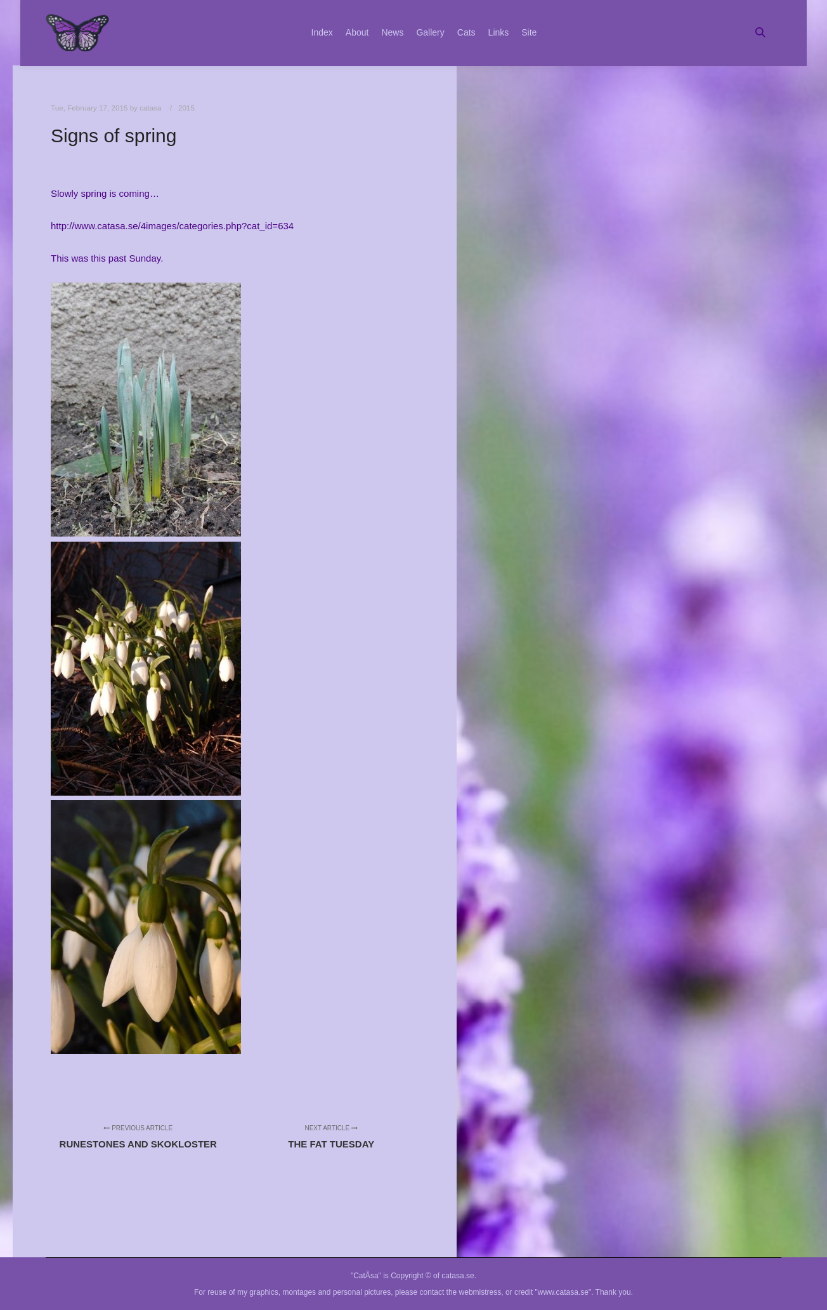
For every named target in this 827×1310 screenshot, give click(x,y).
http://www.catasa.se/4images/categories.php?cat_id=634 (172, 225)
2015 (186, 108)
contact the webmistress (461, 1292)
